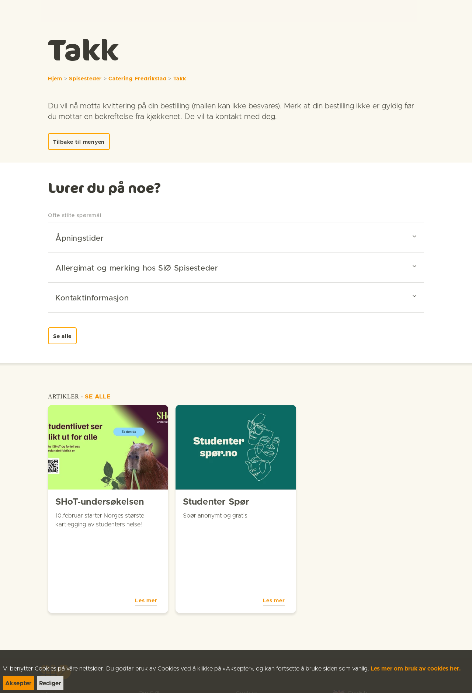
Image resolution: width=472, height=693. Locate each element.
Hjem (55, 78)
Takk (179, 78)
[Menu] (458, 11)
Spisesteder (85, 78)
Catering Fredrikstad (137, 78)
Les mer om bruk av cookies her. (416, 669)
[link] (19, 10)
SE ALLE (98, 397)
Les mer (146, 537)
